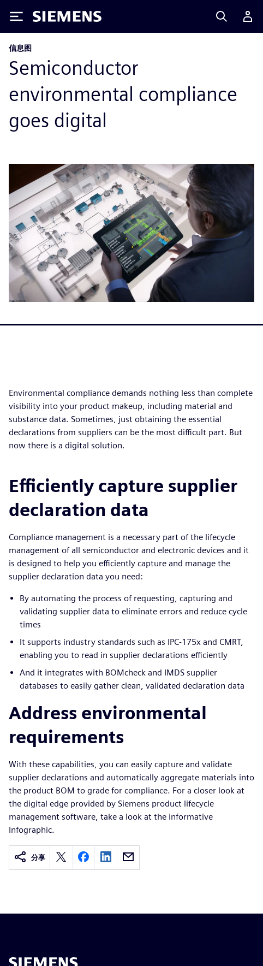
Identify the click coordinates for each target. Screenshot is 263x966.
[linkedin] (106, 857)
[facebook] (83, 857)
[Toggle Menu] (16, 16)
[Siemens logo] (67, 16)
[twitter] (61, 857)
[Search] (221, 16)
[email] (128, 857)
